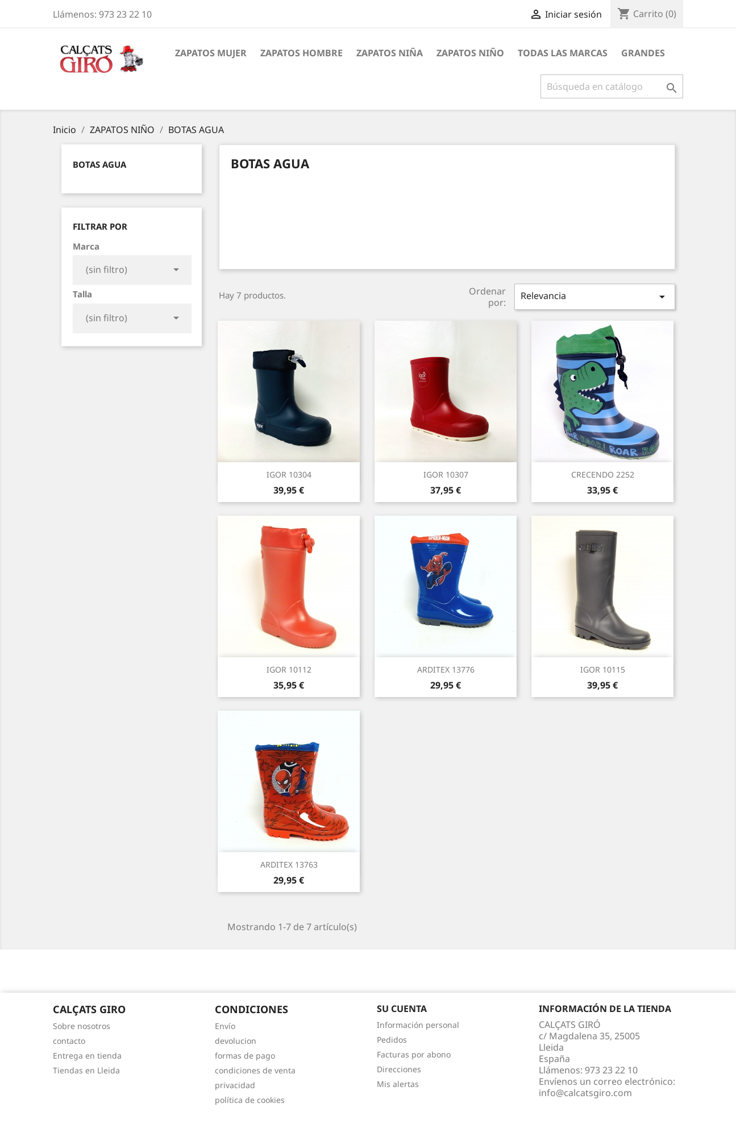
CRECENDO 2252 (602, 474)
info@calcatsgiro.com (585, 1092)
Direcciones (399, 1069)
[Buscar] (611, 86)
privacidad (235, 1085)
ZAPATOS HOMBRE (301, 53)
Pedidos (392, 1039)
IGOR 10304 (289, 474)
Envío (225, 1026)
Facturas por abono (414, 1054)
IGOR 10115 (602, 669)
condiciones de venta (255, 1070)
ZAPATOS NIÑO (470, 53)
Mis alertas (398, 1084)
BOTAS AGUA (99, 164)
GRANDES (643, 53)
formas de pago (245, 1055)
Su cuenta (402, 1008)
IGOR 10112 (289, 669)
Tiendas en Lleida (86, 1070)
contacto (69, 1040)
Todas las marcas (563, 53)
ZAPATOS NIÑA (389, 53)
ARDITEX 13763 (289, 864)
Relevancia (594, 296)
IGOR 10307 (445, 474)
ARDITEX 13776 (446, 669)
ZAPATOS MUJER (211, 53)
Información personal (418, 1024)
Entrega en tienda (87, 1055)
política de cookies (250, 1099)
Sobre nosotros (81, 1026)
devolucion (235, 1040)
